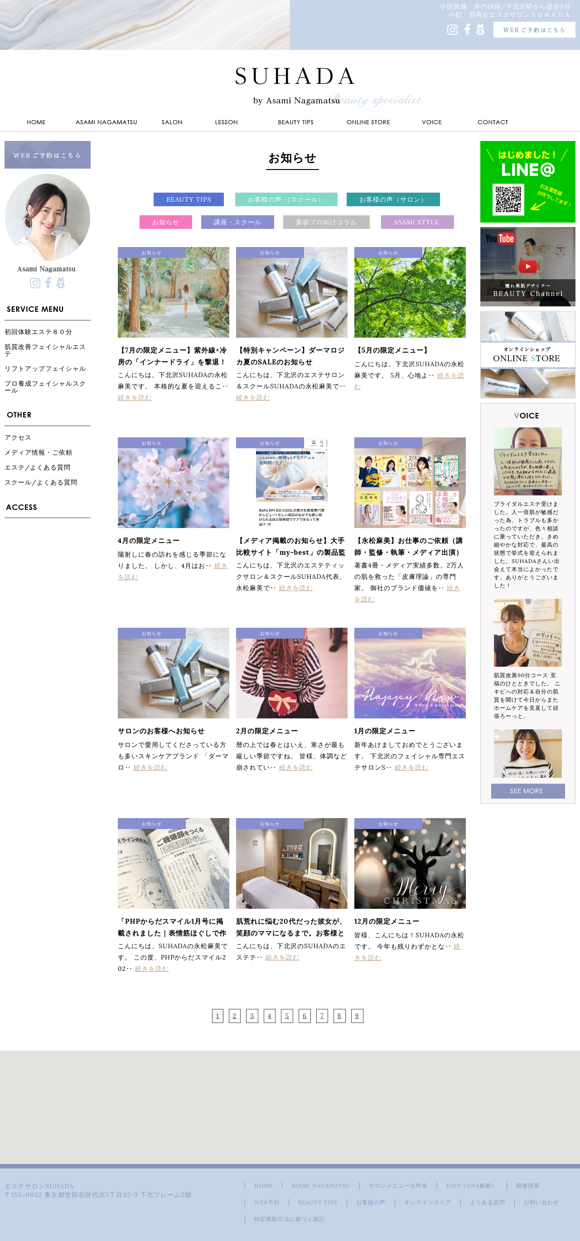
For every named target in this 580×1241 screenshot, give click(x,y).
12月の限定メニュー (387, 921)
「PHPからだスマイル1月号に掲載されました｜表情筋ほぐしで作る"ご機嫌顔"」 (172, 933)
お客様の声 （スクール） (286, 199)
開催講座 (528, 1185)
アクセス (18, 437)
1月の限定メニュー (385, 731)
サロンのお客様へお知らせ (161, 731)
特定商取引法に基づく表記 (289, 1219)
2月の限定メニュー (267, 731)
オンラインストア (427, 1202)
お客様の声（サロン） (393, 199)
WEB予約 (267, 1202)
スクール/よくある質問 (41, 482)
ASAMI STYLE (417, 222)
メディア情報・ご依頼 (38, 452)
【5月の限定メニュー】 (392, 350)
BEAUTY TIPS (188, 199)
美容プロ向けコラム (326, 222)
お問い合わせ (541, 1202)
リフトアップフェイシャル (45, 368)
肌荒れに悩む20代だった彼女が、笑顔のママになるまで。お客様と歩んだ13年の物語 (291, 933)
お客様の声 (371, 1202)
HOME (263, 1185)
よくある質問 (487, 1202)
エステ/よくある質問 (38, 467)
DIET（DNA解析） (471, 1185)
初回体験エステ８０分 (38, 331)
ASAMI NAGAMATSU (320, 1185)
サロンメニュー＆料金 (398, 1185)
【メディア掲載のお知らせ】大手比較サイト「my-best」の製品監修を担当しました (291, 552)
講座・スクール (237, 222)
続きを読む (135, 397)
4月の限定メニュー (149, 540)
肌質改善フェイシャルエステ (45, 350)
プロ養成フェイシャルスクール (45, 386)
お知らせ (165, 222)
